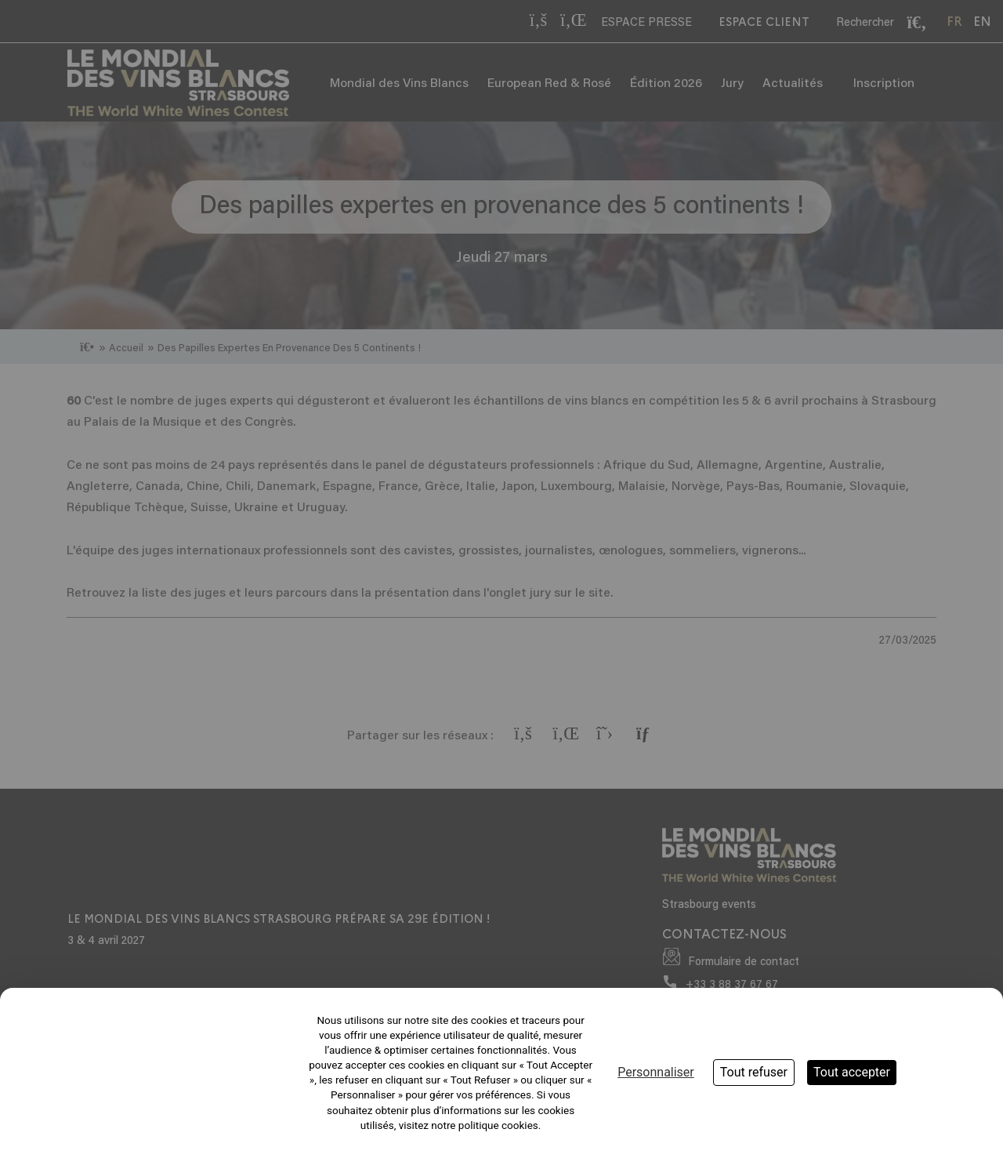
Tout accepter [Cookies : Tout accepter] (851, 1072)
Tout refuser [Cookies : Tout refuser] (754, 1072)
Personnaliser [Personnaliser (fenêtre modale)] (655, 1072)
